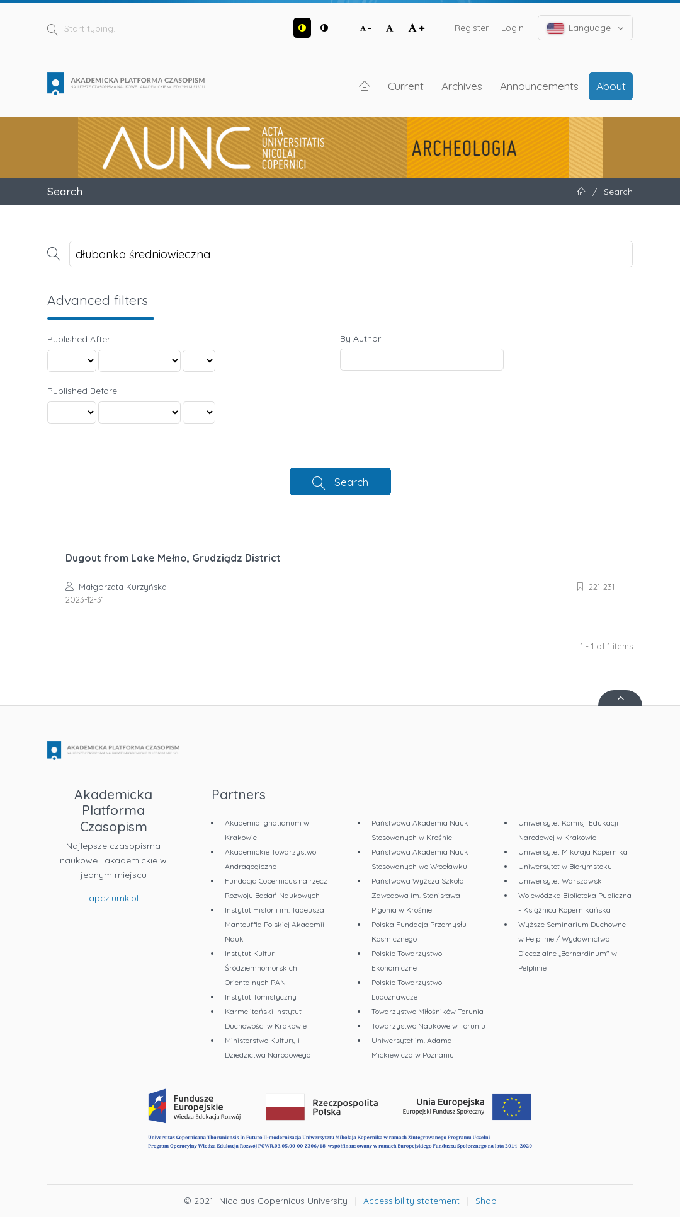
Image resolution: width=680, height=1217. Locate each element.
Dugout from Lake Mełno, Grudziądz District (173, 557)
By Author (360, 338)
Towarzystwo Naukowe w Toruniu (428, 1025)
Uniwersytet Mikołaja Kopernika (573, 852)
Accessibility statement (411, 1200)
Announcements (539, 86)
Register (472, 27)
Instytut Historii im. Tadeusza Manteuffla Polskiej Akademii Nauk (274, 924)
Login (512, 27)
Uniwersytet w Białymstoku (565, 866)
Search (351, 481)
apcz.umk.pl (114, 898)
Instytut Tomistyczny (261, 996)
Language (585, 28)
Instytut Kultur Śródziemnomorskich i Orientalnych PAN (263, 968)
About (611, 86)
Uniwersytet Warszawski (561, 880)
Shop (486, 1200)
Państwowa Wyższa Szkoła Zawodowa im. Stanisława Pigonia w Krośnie (417, 895)
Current (406, 86)
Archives (461, 86)
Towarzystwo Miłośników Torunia (427, 1011)
